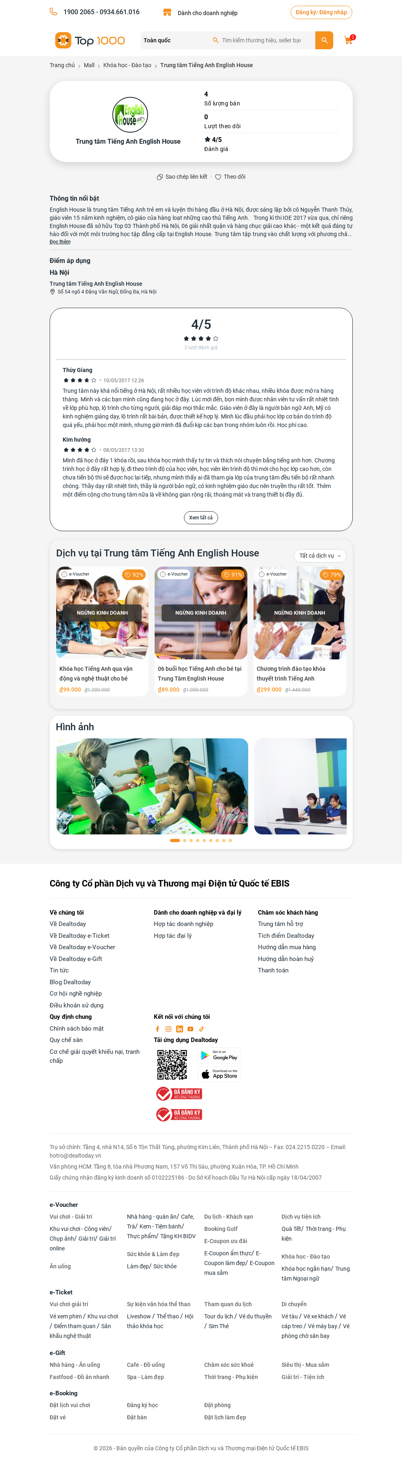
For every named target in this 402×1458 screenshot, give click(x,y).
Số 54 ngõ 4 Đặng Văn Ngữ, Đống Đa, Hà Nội (107, 292)
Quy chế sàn (66, 1040)
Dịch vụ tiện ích (301, 1216)
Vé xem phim (66, 1316)
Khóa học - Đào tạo (306, 1256)
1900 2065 (78, 12)
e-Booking (64, 1393)
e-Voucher (64, 1204)
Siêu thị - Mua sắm (305, 1365)
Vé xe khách (319, 1316)
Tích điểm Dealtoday (286, 935)
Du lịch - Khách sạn (228, 1216)
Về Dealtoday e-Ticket (79, 935)
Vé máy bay (323, 1326)
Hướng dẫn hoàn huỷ (286, 959)
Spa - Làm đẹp (145, 1377)
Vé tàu (290, 1316)
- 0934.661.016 (117, 12)
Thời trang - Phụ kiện (231, 1377)
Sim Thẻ (219, 1326)
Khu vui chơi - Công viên (79, 1229)
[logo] (90, 40)
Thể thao (168, 1316)
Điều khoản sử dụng (76, 1005)
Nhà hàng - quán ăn (152, 1216)
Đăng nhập (333, 12)
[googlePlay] (223, 1055)
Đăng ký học (142, 1405)
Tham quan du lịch (228, 1304)
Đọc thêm (60, 242)
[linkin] (180, 1028)
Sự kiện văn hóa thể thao (158, 1304)
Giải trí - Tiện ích (303, 1377)
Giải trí (87, 1238)
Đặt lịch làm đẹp (225, 1417)
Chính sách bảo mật (77, 1028)
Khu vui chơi (102, 1316)
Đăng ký (306, 12)
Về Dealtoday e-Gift (76, 959)
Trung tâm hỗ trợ (280, 924)
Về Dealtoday (68, 924)
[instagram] (169, 1028)
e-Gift (57, 1353)
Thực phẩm (141, 1236)
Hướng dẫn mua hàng (287, 947)
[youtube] (191, 1028)
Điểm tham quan (75, 1326)
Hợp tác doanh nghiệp (183, 924)
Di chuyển (294, 1304)
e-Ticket (61, 1292)
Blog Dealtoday (70, 982)
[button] (175, 840)
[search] (324, 40)
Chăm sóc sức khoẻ (229, 1365)
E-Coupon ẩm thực (227, 1253)
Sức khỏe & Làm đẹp (153, 1254)
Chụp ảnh (62, 1238)
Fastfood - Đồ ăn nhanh (79, 1377)
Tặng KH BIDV (178, 1236)
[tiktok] (201, 1028)
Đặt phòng (217, 1405)
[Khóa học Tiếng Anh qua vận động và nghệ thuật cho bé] (102, 631)
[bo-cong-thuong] (178, 1093)
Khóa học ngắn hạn (306, 1268)
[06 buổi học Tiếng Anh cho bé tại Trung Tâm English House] (201, 631)
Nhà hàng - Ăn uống (75, 1365)
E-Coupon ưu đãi (225, 1241)
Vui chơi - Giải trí (71, 1216)
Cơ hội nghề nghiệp (76, 993)
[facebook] (158, 1028)
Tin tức (59, 970)
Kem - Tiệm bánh (160, 1226)
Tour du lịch (219, 1316)
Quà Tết (291, 1229)
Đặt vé (58, 1417)
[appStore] (223, 1074)
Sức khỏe (165, 1266)
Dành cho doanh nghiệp (208, 13)
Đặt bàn (137, 1417)
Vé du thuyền (255, 1316)
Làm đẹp (138, 1266)
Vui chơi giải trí (69, 1304)
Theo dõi (234, 176)
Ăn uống (60, 1266)
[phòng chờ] (153, 786)
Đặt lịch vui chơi (70, 1405)
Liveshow (139, 1316)
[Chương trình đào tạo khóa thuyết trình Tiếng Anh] (299, 631)
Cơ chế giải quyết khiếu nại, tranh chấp (95, 1056)
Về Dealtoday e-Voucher (82, 947)
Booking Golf (221, 1229)
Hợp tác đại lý (173, 935)
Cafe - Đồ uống (146, 1365)
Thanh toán (273, 970)
